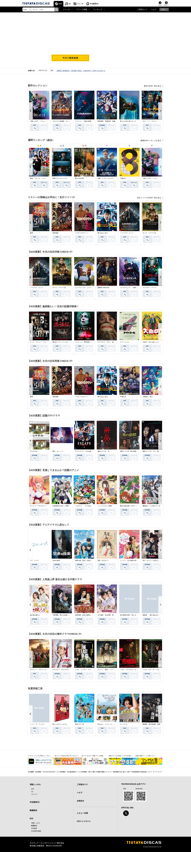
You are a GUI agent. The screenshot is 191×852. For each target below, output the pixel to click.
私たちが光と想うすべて (128, 121)
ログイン (166, 5)
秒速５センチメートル (60, 178)
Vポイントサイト (84, 821)
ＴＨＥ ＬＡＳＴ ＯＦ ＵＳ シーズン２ (89, 669)
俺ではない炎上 (103, 233)
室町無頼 (55, 233)
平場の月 (123, 397)
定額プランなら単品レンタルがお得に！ (121, 755)
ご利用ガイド (142, 9)
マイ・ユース (34, 560)
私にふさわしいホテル (60, 724)
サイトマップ (157, 772)
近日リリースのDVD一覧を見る (149, 198)
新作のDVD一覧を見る (153, 86)
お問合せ (80, 800)
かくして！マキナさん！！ (39, 506)
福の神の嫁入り (35, 615)
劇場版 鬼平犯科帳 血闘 (151, 724)
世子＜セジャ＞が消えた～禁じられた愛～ (156, 560)
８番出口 (123, 178)
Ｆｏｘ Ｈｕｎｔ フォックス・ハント (43, 342)
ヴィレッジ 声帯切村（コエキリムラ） (88, 342)
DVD (60, 4)
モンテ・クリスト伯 (149, 233)
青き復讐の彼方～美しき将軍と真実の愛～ (134, 615)
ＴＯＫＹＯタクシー (81, 233)
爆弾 (31, 233)
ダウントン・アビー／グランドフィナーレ (44, 669)
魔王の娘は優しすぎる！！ (129, 506)
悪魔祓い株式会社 (103, 287)
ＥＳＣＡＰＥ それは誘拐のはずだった (88, 451)
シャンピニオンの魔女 (105, 506)
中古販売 (34, 828)
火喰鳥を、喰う (148, 397)
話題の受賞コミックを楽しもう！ (146, 755)
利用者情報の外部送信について (141, 772)
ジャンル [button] (66, 9)
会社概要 (31, 772)
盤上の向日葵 (79, 178)
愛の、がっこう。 (58, 451)
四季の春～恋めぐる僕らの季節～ (86, 560)
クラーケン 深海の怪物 (83, 121)
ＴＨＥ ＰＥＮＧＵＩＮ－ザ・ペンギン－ (134, 669)
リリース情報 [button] (81, 9)
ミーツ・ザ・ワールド (37, 724)
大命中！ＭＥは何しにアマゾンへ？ (154, 342)
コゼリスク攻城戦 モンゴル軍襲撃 (64, 121)
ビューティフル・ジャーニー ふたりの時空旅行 (91, 287)
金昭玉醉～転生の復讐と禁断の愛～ (86, 615)
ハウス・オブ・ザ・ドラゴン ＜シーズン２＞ (158, 669)
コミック (80, 4)
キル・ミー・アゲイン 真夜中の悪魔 (155, 121)
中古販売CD (94, 4)
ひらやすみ (33, 451)
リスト (160, 5)
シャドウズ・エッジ (126, 233)
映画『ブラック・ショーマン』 (40, 178)
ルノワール (123, 724)
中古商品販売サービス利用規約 (77, 772)
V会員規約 (38, 772)
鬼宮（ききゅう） (103, 560)
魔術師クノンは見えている (151, 506)
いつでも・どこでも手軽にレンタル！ (39, 755)
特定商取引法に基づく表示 (121, 772)
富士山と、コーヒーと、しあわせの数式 (111, 724)
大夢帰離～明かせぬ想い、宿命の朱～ (65, 615)
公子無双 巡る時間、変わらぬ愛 (108, 615)
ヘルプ (153, 9)
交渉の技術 (56, 560)
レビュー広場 (82, 813)
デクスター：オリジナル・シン (63, 669)
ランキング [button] (97, 9)
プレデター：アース (149, 287)
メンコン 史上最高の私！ (129, 560)
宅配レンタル (35, 823)
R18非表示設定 (36, 831)
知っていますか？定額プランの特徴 (92, 755)
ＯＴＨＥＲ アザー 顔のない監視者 (110, 342)
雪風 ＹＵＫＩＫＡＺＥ (106, 178)
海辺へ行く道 (79, 724)
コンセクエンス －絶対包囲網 (130, 287)
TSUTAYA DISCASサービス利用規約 (54, 772)
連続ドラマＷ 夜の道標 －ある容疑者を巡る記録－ (137, 451)
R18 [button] (163, 9)
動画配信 (33, 810)
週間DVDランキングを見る (151, 141)
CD (69, 4)
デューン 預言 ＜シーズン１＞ (108, 669)
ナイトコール (124, 342)
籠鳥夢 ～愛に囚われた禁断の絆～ (154, 615)
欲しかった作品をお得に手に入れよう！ (67, 755)
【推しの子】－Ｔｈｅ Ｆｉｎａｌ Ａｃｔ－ (45, 121)
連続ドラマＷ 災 (103, 451)
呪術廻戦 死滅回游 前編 (106, 121)
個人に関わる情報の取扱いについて (100, 772)
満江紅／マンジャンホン (61, 342)
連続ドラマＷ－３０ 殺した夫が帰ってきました (159, 451)
